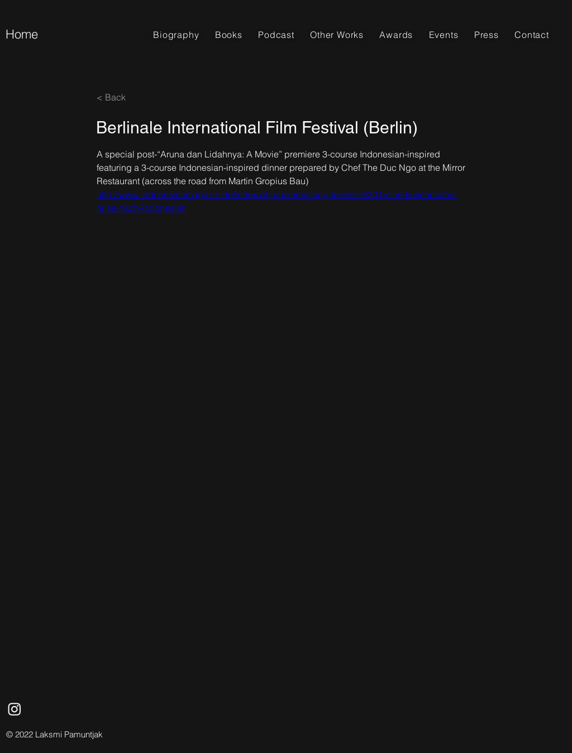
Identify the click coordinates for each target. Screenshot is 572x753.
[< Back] (133, 97)
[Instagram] (14, 709)
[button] (228, 34)
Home (22, 34)
